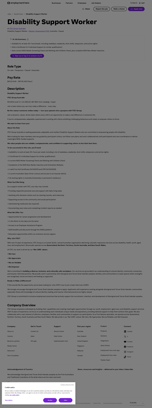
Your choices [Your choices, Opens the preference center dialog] (8, 400)
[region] (39, 393)
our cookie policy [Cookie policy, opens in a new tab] (14, 395)
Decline (50, 400)
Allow (65, 400)
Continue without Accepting (67, 384)
